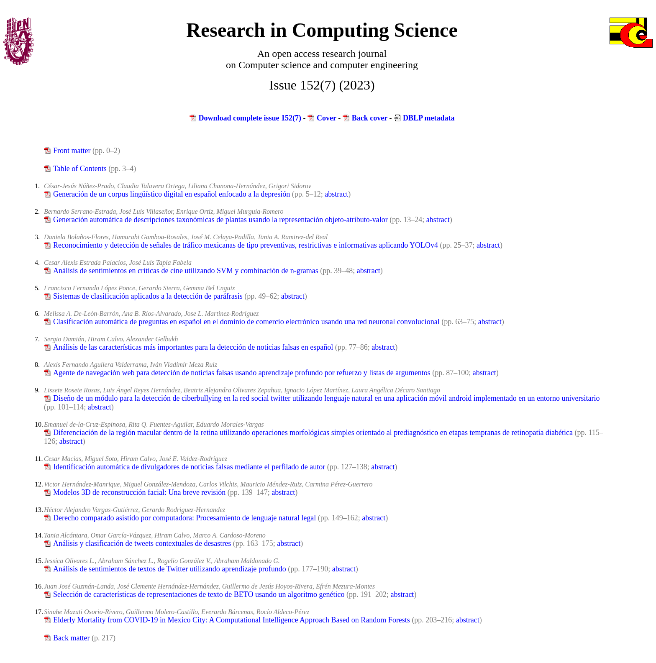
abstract (336, 194)
